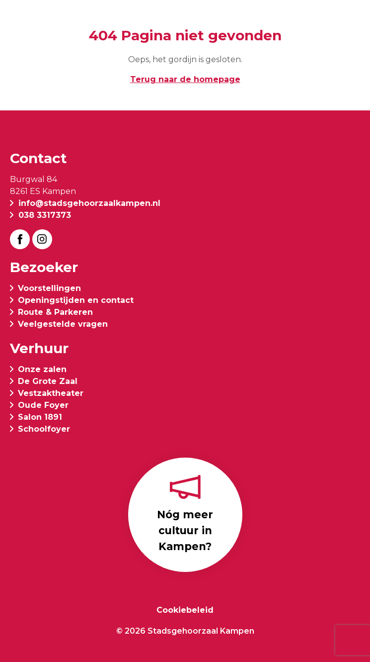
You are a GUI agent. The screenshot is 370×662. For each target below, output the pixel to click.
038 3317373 (44, 215)
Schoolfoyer (44, 429)
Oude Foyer (43, 405)
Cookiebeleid (185, 610)
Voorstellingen (49, 288)
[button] (352, 21)
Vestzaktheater (50, 393)
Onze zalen (42, 369)
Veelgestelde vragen (63, 324)
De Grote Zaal (47, 381)
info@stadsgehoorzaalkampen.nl (89, 203)
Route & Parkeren (55, 312)
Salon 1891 (40, 417)
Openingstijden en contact (76, 300)
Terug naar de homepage (185, 79)
